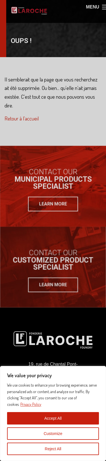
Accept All (53, 418)
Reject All (53, 449)
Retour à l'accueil (22, 118)
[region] (53, 413)
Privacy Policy (30, 404)
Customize (53, 433)
